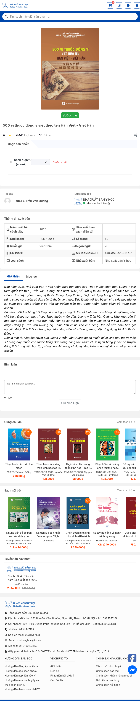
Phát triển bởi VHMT (62, 675)
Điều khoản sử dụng (108, 680)
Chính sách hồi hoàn (108, 684)
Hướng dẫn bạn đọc (18, 658)
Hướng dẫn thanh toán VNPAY (22, 689)
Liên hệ (54, 670)
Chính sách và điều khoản (114, 658)
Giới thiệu (13, 276)
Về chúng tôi (59, 658)
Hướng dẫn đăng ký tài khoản (22, 666)
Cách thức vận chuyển (109, 666)
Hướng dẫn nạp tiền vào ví (20, 675)
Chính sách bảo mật (107, 670)
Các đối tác (57, 680)
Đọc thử (70, 115)
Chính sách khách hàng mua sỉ (114, 675)
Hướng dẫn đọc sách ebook (21, 670)
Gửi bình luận (70, 403)
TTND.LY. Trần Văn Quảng (30, 201)
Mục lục (31, 276)
